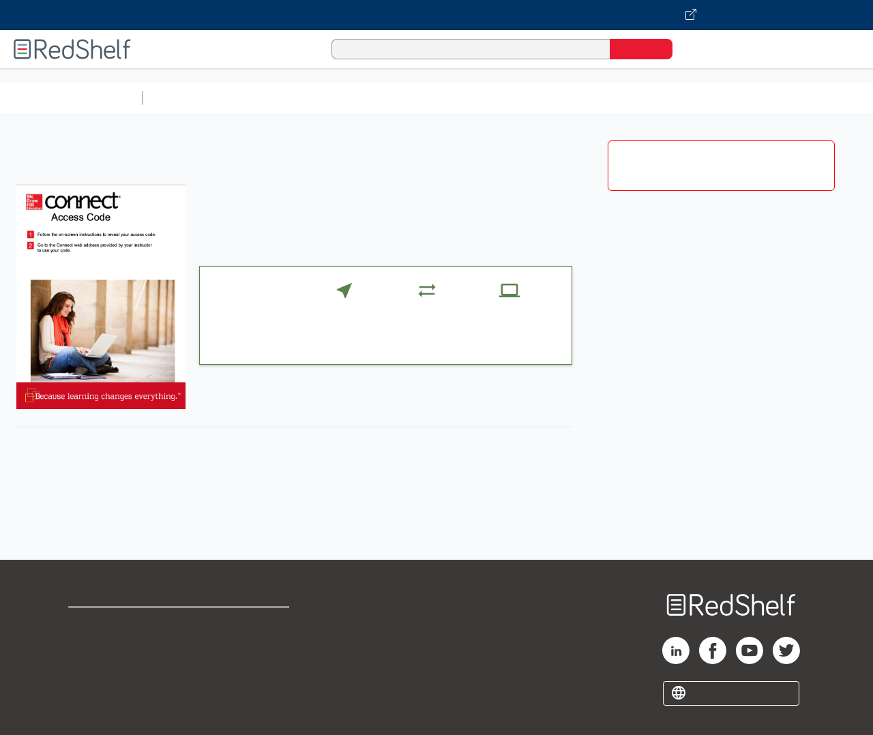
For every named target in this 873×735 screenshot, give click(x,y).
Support (88, 645)
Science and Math (267, 97)
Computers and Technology (389, 97)
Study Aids (184, 97)
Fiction (771, 97)
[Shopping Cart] (702, 48)
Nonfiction (826, 97)
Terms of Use (251, 623)
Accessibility (248, 667)
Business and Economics (529, 97)
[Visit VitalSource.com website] (436, 15)
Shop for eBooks (112, 623)
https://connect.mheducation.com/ (320, 513)
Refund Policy (251, 645)
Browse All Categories (71, 97)
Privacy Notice (106, 667)
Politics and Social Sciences (672, 97)
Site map (90, 688)
